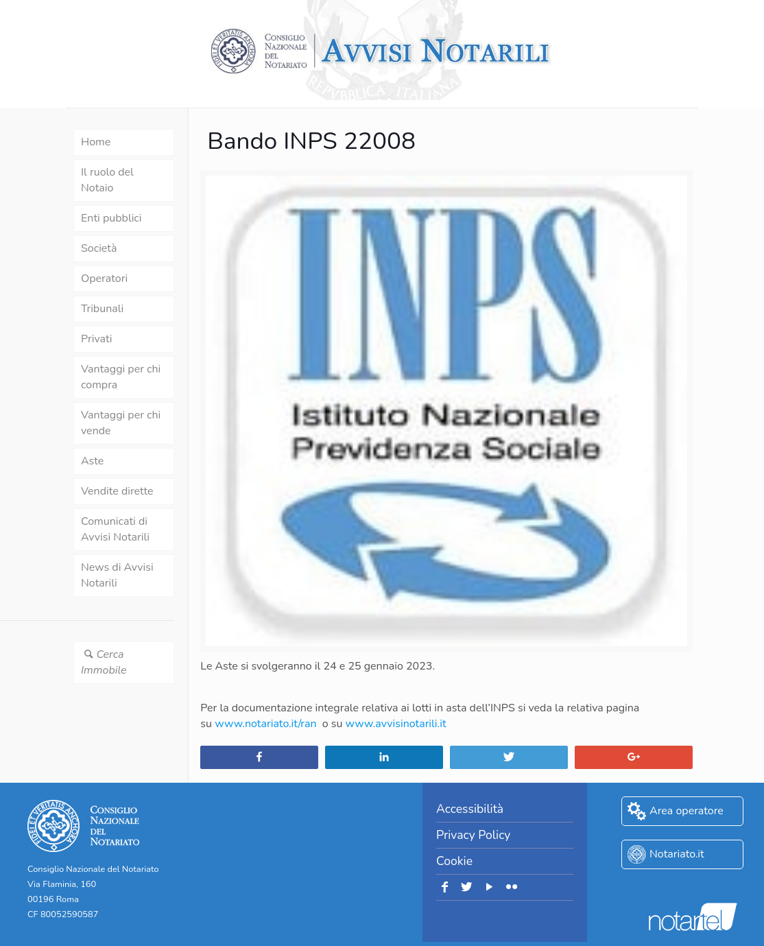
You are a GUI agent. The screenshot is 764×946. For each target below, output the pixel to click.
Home (95, 142)
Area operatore (686, 810)
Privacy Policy (473, 835)
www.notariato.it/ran (265, 723)
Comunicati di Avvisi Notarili (115, 529)
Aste (92, 461)
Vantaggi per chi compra (120, 377)
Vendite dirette (117, 491)
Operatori (104, 278)
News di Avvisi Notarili (117, 575)
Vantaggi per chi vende (120, 422)
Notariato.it (676, 854)
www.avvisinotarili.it (396, 723)
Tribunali (102, 308)
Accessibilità (469, 809)
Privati (96, 338)
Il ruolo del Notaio (107, 180)
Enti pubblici (111, 218)
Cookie (454, 861)
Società (99, 248)
